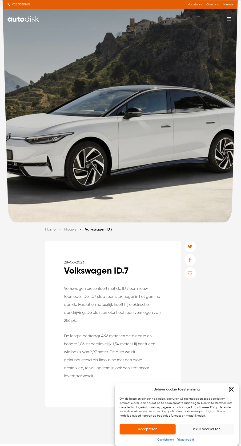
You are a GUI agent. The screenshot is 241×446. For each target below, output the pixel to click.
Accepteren (147, 429)
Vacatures (195, 4)
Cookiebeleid (165, 440)
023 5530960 (21, 4)
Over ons (212, 4)
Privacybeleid (185, 440)
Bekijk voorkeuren (206, 429)
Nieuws (228, 4)
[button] (231, 389)
